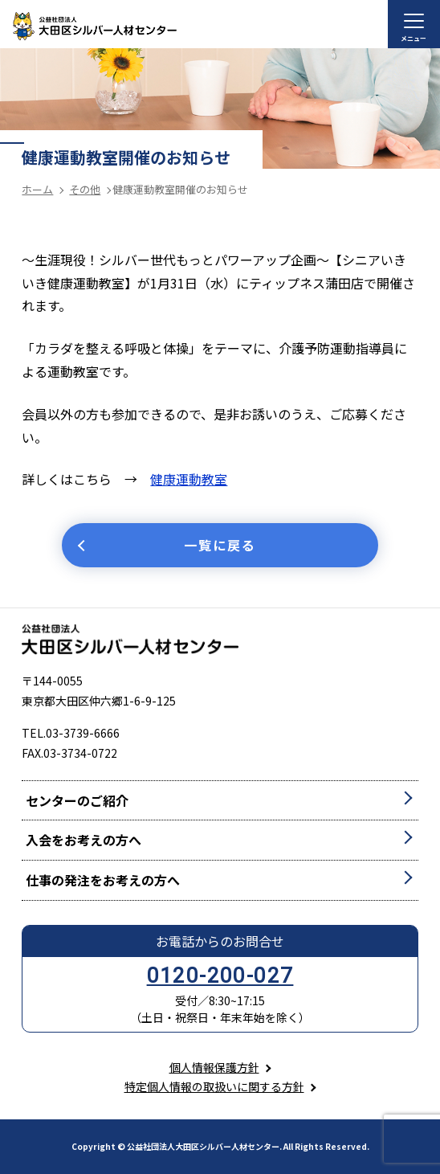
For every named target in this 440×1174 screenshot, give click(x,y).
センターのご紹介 (77, 800)
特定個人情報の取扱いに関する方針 (214, 1086)
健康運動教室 (188, 479)
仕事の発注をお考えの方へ (103, 880)
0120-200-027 (220, 975)
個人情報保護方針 (214, 1067)
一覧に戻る (220, 544)
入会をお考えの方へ (83, 839)
